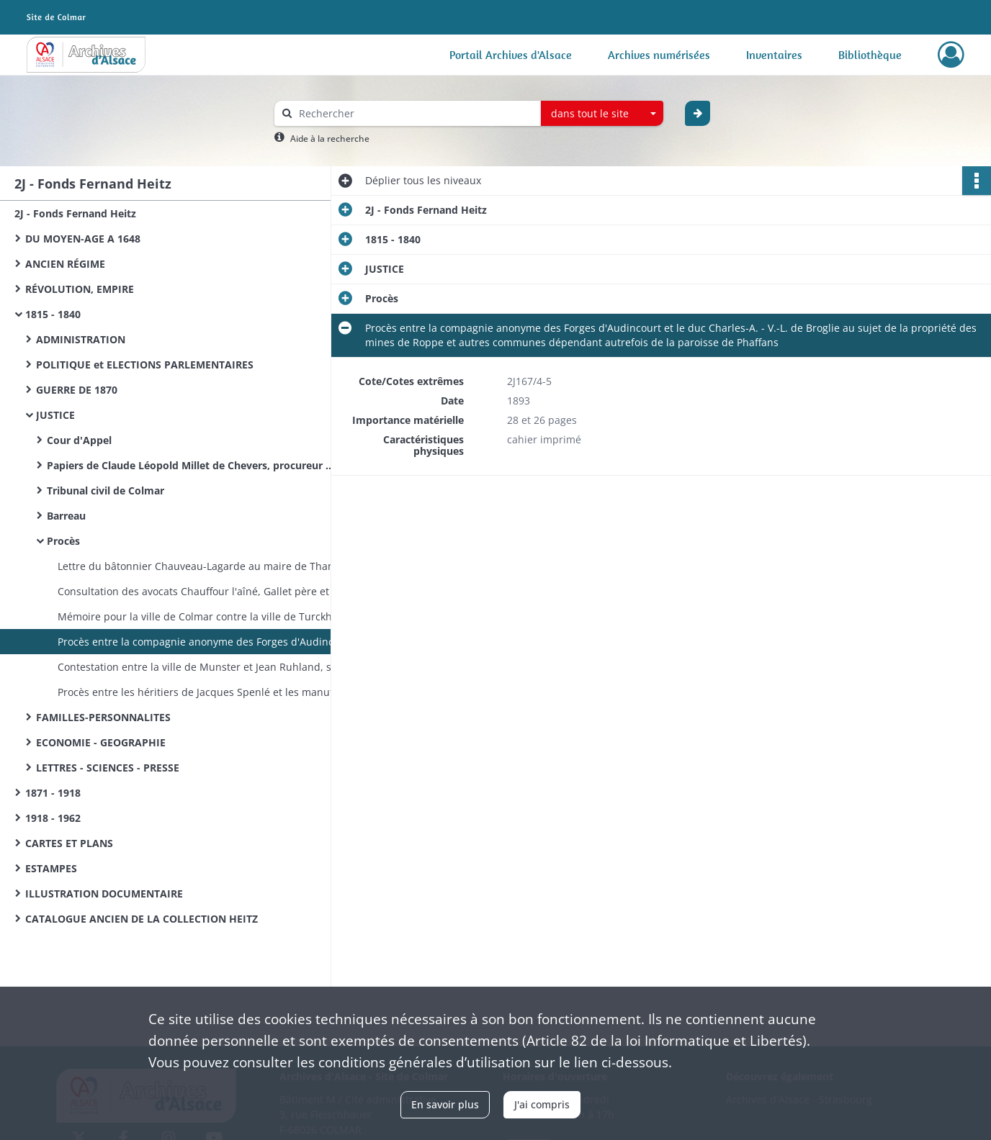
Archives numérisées (659, 55)
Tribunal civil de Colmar (105, 490)
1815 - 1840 (53, 314)
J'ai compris (542, 1104)
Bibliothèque (870, 55)
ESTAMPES (51, 868)
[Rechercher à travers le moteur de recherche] (415, 113)
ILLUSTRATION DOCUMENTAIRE (104, 893)
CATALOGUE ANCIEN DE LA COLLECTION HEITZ (141, 919)
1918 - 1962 (53, 818)
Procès (63, 541)
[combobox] (602, 114)
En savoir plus (445, 1104)
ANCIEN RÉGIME (65, 264)
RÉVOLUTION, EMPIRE (79, 289)
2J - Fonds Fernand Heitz (75, 213)
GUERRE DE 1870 (76, 390)
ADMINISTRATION (80, 339)
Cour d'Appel (79, 440)
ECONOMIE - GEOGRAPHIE (101, 742)
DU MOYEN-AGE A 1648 (82, 238)
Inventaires (774, 55)
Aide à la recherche (329, 138)
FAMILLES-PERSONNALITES (103, 717)
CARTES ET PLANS (69, 843)
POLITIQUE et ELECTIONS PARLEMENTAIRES (145, 364)
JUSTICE (55, 415)
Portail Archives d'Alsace (510, 55)
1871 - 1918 (53, 793)
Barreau (66, 515)
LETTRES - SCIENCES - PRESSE (107, 767)
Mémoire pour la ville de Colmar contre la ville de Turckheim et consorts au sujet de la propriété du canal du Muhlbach (202, 616)
